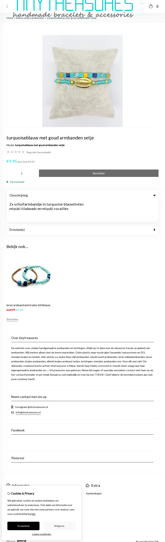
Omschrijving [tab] (82, 195)
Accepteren (23, 525)
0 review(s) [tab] (82, 209)
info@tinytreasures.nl (28, 391)
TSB (157, 520)
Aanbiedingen (94, 472)
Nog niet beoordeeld (39, 152)
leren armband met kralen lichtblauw (28, 284)
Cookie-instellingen (41, 534)
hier (34, 513)
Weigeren (59, 525)
